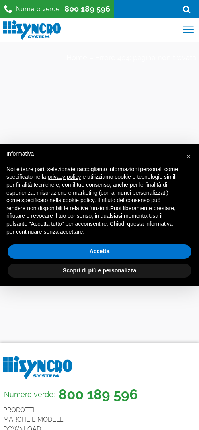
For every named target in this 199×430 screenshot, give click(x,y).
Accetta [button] (100, 251)
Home (76, 57)
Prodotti (19, 410)
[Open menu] (188, 30)
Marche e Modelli (34, 419)
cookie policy (78, 200)
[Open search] (186, 9)
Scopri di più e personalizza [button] (99, 270)
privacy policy (64, 177)
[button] (188, 156)
